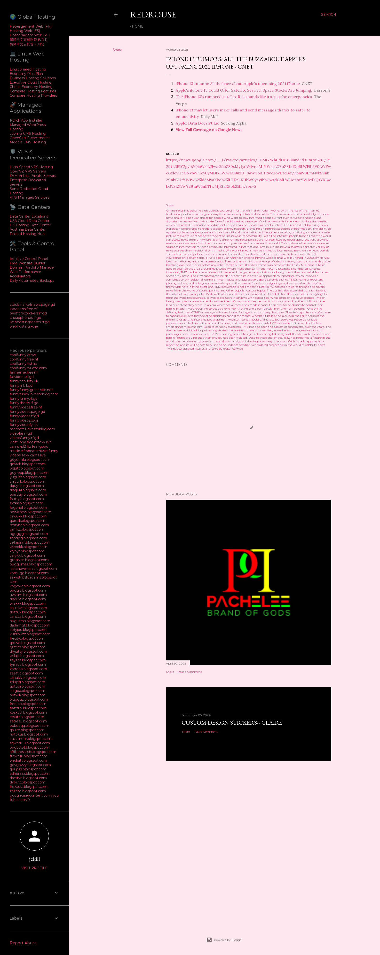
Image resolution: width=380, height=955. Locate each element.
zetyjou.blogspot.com (28, 629)
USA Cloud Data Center (29, 221)
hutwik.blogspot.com (27, 695)
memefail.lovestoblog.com (32, 429)
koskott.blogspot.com (28, 712)
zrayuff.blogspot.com (27, 481)
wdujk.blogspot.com (27, 656)
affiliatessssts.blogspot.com (33, 752)
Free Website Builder (27, 263)
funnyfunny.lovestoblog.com (34, 394)
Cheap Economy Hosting (31, 87)
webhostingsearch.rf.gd (29, 322)
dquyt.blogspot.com (27, 486)
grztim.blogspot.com (27, 647)
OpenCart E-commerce (30, 138)
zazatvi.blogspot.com (28, 791)
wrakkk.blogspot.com (28, 603)
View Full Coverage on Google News (209, 129)
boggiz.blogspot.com (28, 590)
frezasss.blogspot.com (29, 786)
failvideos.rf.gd (22, 377)
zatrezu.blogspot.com (28, 721)
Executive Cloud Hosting (31, 82)
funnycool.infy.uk (24, 381)
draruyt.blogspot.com (28, 599)
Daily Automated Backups (32, 280)
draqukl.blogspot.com (28, 490)
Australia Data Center (28, 229)
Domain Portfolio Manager (32, 267)
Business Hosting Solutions (33, 78)
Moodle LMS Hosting (28, 142)
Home (137, 26)
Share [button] (117, 50)
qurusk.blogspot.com (27, 520)
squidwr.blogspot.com (28, 608)
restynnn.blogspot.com (29, 525)
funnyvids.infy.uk (24, 425)
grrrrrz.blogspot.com (27, 529)
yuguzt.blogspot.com (28, 477)
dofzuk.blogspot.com (28, 612)
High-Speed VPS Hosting (31, 167)
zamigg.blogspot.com (28, 538)
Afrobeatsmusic (34, 451)
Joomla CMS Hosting (28, 133)
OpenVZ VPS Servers (28, 171)
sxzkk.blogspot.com (26, 503)
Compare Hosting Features (33, 91)
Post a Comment (190, 671)
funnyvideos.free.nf (26, 407)
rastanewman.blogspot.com (33, 568)
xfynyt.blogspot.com (27, 551)
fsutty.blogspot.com (27, 499)
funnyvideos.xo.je (24, 420)
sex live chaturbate (201, 221)
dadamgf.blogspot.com (29, 625)
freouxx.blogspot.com (28, 704)
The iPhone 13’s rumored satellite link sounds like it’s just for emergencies (244, 96)
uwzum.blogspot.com (28, 595)
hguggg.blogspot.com (29, 534)
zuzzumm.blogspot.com (30, 738)
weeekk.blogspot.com (28, 547)
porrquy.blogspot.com (28, 494)
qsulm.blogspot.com (27, 730)
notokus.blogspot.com (29, 734)
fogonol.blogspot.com (28, 507)
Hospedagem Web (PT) (30, 35)
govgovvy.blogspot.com (30, 765)
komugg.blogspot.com (29, 573)
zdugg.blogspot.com (27, 682)
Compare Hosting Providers (33, 95)
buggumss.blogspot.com (31, 564)
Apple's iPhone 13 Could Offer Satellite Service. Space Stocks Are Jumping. (244, 90)
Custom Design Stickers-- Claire (232, 722)
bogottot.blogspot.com (29, 747)
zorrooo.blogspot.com (28, 669)
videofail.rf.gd (21, 433)
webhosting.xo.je (24, 326)
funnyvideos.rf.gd (24, 416)
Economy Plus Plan (26, 73)
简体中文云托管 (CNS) (27, 44)
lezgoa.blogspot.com (27, 691)
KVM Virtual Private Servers (33, 175)
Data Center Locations (29, 216)
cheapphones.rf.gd (25, 317)
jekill (34, 858)
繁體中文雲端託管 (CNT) (28, 39)
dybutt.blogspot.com (27, 782)
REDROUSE (153, 14)
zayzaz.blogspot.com (28, 660)
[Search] (328, 14)
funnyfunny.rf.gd (24, 398)
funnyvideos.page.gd (27, 411)
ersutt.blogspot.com (27, 717)
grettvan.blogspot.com (29, 560)
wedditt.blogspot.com (28, 760)
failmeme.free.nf (24, 372)
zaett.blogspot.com (26, 673)
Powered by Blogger (224, 940)
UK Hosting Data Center (30, 225)
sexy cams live (34, 455)
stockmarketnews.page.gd (32, 304)
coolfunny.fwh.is (23, 363)
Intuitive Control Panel (29, 259)
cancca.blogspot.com (28, 616)
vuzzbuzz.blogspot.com (30, 634)
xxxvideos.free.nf (23, 309)
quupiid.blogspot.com (28, 769)
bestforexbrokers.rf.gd (28, 313)
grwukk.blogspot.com (28, 516)
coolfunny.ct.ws (23, 355)
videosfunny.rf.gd (24, 438)
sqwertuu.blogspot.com (30, 743)
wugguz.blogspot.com (29, 699)
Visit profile (34, 868)
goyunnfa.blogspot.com (30, 459)
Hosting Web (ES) (25, 31)
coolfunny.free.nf (24, 359)
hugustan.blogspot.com (30, 621)
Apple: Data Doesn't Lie (197, 123)
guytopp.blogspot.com (29, 472)
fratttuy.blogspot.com (28, 708)
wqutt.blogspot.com (27, 468)
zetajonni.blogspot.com (29, 542)
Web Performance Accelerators (25, 274)
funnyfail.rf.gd (21, 385)
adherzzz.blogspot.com (29, 773)
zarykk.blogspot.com (27, 555)
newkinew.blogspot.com (30, 512)
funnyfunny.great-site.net (31, 390)
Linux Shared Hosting (28, 69)
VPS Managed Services (29, 197)
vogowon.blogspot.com (30, 586)
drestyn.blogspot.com (28, 778)
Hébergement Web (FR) (30, 26)
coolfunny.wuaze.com (28, 368)
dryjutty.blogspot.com (28, 651)
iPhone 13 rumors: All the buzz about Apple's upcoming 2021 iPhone (238, 83)
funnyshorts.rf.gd (24, 403)
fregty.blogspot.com (27, 638)
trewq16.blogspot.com (28, 756)
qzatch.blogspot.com (28, 464)
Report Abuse (23, 943)
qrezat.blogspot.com (27, 643)
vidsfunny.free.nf (24, 442)
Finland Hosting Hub (27, 234)
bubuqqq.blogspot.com (29, 725)
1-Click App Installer (26, 120)
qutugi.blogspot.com (27, 686)
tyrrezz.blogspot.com (28, 664)
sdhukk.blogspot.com (28, 677)
